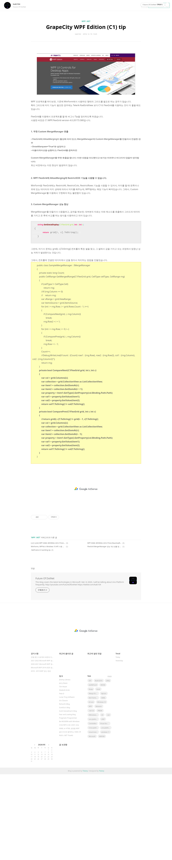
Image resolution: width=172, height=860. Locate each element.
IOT (90, 766)
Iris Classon (63, 786)
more (110, 762)
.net (108, 801)
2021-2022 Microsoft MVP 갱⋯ (42, 746)
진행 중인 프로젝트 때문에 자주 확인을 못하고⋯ (42, 743)
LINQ (108, 766)
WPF (90, 792)
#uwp (91, 775)
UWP (103, 805)
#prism (103, 779)
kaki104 (18, 4)
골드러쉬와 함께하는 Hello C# (70, 817)
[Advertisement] (86, 73)
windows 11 (105, 818)
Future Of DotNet (44, 664)
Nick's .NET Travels (66, 821)
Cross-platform (94, 813)
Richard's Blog (64, 790)
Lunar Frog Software (67, 783)
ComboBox (92, 809)
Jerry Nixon (63, 769)
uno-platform (106, 813)
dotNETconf (93, 771)
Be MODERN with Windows (69, 807)
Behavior (99, 792)
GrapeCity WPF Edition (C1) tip (86, 27)
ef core (91, 788)
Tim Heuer (63, 772)
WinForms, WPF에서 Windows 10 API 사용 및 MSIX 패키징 (48, 632)
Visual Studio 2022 (105, 809)
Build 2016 (98, 766)
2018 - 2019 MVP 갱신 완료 (41, 757)
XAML (103, 783)
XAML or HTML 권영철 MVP (69, 814)
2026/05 (41, 830)
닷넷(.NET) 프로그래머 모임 (69, 811)
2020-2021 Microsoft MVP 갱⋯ (42, 750)
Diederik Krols (64, 776)
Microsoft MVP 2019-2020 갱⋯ (42, 753)
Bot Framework (94, 783)
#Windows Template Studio (94, 801)
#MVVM (102, 822)
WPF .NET (86, 21)
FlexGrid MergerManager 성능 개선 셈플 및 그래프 (104, 632)
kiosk (98, 775)
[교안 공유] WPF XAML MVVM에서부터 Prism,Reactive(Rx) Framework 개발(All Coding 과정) (48, 629)
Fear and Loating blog (67, 800)
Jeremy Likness (64, 765)
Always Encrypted (94, 779)
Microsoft (92, 822)
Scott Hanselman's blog (68, 797)
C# (102, 801)
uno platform (93, 805)
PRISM (100, 796)
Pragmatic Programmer (68, 804)
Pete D (61, 779)
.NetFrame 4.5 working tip (41, 636)
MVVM (103, 771)
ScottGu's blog (64, 793)
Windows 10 (101, 788)
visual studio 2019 (94, 818)
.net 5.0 (91, 796)
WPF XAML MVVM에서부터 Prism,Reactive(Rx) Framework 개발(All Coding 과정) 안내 (104, 629)
